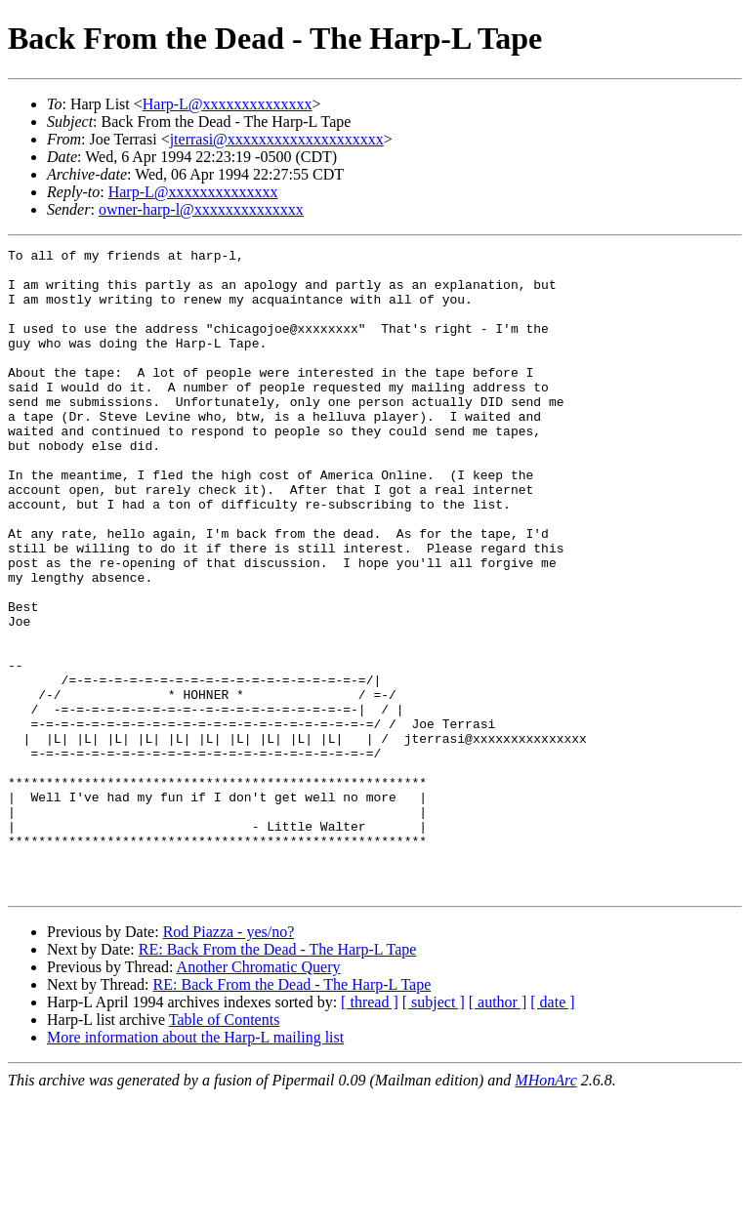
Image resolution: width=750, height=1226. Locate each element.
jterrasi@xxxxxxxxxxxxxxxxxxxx (277, 139)
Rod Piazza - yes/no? (229, 1060)
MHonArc (545, 1209)
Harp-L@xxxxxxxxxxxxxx (227, 104)
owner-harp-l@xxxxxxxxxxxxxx (201, 209)
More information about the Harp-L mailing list (195, 1166)
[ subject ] (433, 1131)
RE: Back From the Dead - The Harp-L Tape (278, 1078)
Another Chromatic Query (259, 1095)
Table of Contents (224, 1148)
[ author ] (498, 1131)
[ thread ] (369, 1131)
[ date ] (552, 1131)
